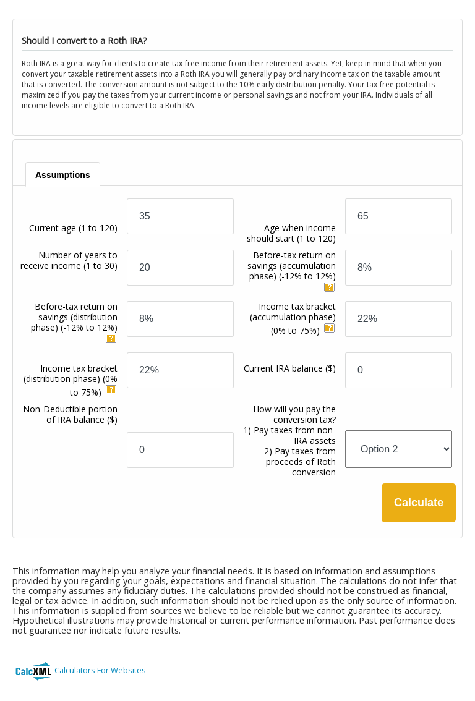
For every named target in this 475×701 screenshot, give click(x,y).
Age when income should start (291, 233)
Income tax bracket (293, 318)
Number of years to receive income (69, 260)
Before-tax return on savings (291, 265)
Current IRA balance (290, 368)
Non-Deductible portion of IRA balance (70, 414)
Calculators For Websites (100, 670)
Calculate (418, 502)
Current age (73, 228)
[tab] (62, 174)
